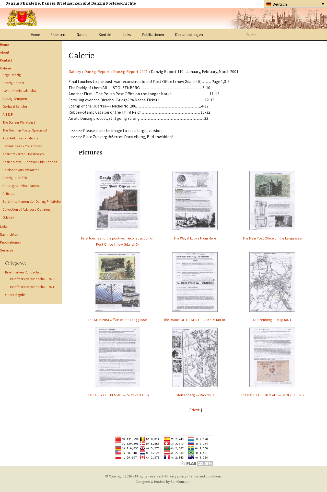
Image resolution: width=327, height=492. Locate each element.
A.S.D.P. (8, 114)
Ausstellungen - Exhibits (21, 138)
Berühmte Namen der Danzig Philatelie (32, 201)
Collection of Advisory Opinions (27, 209)
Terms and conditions (205, 476)
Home (35, 34)
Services (7, 250)
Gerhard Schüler (15, 106)
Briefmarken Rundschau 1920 (32, 279)
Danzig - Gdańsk (15, 177)
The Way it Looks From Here (195, 238)
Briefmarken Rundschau (23, 272)
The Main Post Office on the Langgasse (272, 238)
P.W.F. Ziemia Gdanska (19, 90)
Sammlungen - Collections (22, 146)
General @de (15, 294)
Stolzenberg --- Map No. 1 (272, 319)
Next (196, 409)
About (4, 52)
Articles (8, 193)
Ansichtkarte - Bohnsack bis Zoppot (30, 162)
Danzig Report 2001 (130, 71)
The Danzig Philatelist (19, 122)
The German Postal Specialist (25, 130)
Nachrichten (9, 234)
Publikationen (153, 34)
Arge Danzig (12, 75)
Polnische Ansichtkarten (21, 169)
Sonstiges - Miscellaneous (22, 185)
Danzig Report (13, 82)
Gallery (74, 71)
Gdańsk (8, 217)
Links (127, 34)
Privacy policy (175, 476)
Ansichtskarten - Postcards (23, 154)
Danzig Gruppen (15, 98)
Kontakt (105, 34)
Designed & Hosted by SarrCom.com (163, 481)
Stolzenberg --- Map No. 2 (195, 395)
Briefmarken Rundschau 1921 (32, 286)
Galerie (82, 34)
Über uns (58, 34)
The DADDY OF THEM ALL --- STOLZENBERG (195, 319)
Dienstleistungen (189, 34)
